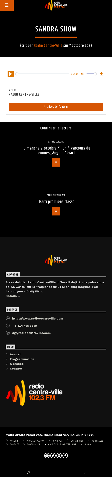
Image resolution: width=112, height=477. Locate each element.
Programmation (22, 359)
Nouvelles (97, 441)
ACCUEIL (14, 441)
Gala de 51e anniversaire (62, 445)
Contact (16, 368)
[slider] (42, 74)
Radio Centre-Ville (48, 46)
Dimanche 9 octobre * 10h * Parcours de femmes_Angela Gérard (56, 150)
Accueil (15, 354)
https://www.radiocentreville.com (37, 318)
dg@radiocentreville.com (31, 333)
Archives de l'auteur (56, 106)
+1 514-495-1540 (24, 325)
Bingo (88, 445)
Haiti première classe (57, 201)
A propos (16, 364)
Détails (13, 296)
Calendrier (77, 441)
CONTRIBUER (33, 445)
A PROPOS (58, 441)
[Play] (11, 74)
